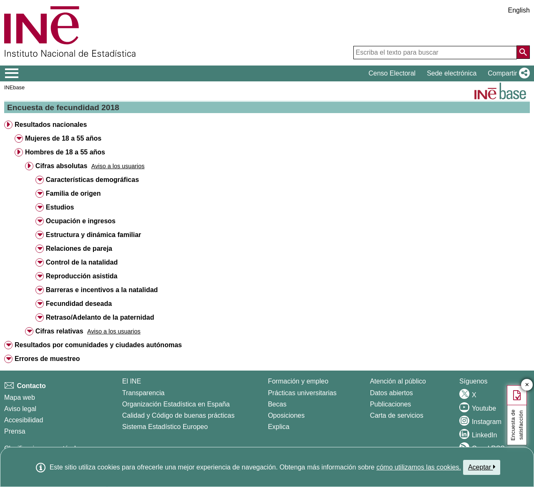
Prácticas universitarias (302, 392)
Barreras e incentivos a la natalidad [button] (102, 289)
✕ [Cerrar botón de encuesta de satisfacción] (527, 385)
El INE (131, 381)
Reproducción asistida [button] (82, 276)
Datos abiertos (391, 392)
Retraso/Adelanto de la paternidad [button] (100, 317)
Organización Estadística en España (176, 404)
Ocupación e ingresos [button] (81, 221)
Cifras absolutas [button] (61, 165)
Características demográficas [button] (92, 179)
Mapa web (19, 397)
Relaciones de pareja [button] (79, 248)
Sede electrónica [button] (451, 73)
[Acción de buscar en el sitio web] (523, 52)
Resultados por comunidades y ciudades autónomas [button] (98, 344)
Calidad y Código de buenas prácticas (178, 415)
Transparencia (143, 392)
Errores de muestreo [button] (47, 358)
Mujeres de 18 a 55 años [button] (63, 138)
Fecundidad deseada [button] (79, 303)
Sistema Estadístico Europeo (165, 426)
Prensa (14, 431)
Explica (279, 426)
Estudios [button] (60, 207)
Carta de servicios (396, 415)
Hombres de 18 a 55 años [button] (65, 152)
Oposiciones (286, 415)
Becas (277, 404)
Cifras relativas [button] (59, 331)
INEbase (14, 87)
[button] (507, 73)
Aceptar (481, 467)
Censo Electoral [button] (392, 73)
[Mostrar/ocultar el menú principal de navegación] (12, 73)
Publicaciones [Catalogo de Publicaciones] (390, 404)
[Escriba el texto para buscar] (435, 52)
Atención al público (398, 381)
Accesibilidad (23, 420)
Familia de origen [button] (73, 193)
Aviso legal (20, 408)
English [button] (519, 10)
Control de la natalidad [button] (82, 262)
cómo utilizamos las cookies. (418, 467)
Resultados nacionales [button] (51, 124)
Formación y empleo (298, 381)
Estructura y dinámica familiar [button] (93, 234)
